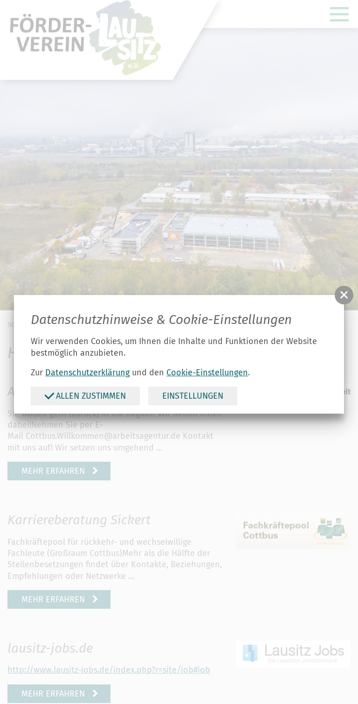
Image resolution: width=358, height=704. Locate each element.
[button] (344, 295)
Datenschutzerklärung (87, 372)
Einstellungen (192, 396)
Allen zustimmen (85, 395)
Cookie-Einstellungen (207, 372)
